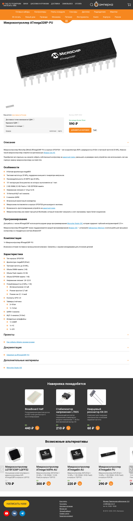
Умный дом (30, 12)
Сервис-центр (64, 513)
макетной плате (69, 162)
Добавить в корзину (80, 135)
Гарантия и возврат (66, 516)
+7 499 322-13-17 (102, 2)
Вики (59, 9)
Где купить (63, 504)
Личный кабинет (65, 511)
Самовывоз (101, 9)
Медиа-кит (63, 509)
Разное (118, 12)
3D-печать (16, 12)
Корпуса (106, 12)
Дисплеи (86, 7)
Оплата (112, 9)
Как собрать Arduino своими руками (20, 347)
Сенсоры (73, 7)
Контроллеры (40, 7)
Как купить (63, 501)
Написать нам (43, 11)
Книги (95, 12)
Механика (56, 12)
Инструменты (83, 12)
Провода (43, 12)
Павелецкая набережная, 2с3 (116, 501)
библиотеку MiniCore (96, 233)
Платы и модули (58, 7)
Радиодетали (100, 7)
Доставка (89, 9)
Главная (6, 21)
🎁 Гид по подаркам (45, 9)
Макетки (113, 7)
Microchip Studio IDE (75, 229)
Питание (68, 12)
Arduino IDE (73, 233)
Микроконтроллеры (28, 21)
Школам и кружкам (73, 9)
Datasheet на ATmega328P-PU (18, 360)
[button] (66, 17)
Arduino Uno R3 (49, 158)
